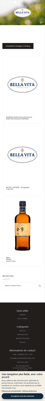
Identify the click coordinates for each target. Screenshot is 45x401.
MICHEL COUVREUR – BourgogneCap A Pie (17, 188)
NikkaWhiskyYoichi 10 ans (11, 259)
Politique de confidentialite (11, 391)
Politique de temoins (29, 391)
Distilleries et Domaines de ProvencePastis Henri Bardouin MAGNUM (19, 118)
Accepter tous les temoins (22, 396)
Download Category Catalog (18, 46)
